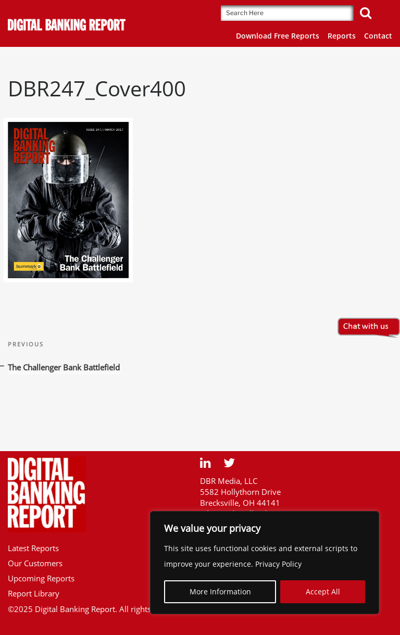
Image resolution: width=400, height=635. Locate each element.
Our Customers (35, 563)
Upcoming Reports (41, 578)
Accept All (323, 591)
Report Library (33, 593)
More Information (220, 591)
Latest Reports (33, 548)
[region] (264, 562)
